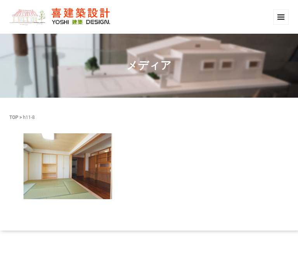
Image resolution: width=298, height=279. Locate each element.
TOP (13, 117)
